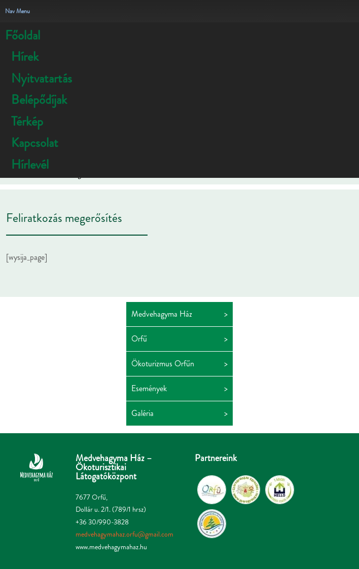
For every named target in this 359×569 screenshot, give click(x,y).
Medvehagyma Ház (161, 314)
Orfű (139, 339)
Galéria (142, 413)
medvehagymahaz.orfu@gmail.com (124, 534)
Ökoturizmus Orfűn (162, 363)
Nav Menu (17, 11)
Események (149, 388)
